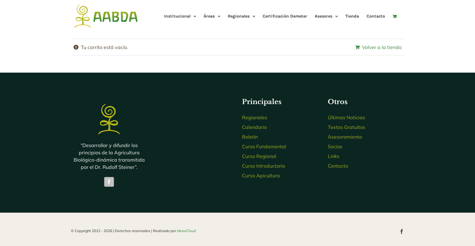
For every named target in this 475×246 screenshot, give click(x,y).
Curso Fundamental (264, 146)
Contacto (338, 166)
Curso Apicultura (261, 175)
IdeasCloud (186, 230)
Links (333, 156)
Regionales (254, 117)
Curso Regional (259, 156)
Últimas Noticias (346, 117)
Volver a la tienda (382, 47)
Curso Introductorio (263, 166)
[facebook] (109, 182)
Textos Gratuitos (346, 127)
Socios (335, 146)
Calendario (254, 127)
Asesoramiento (345, 137)
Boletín (250, 137)
